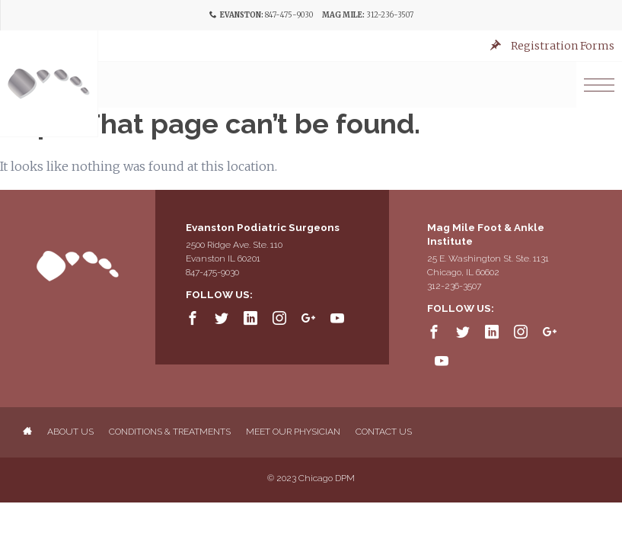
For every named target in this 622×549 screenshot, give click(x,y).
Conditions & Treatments (170, 431)
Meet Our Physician (293, 431)
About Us (70, 431)
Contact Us (384, 431)
